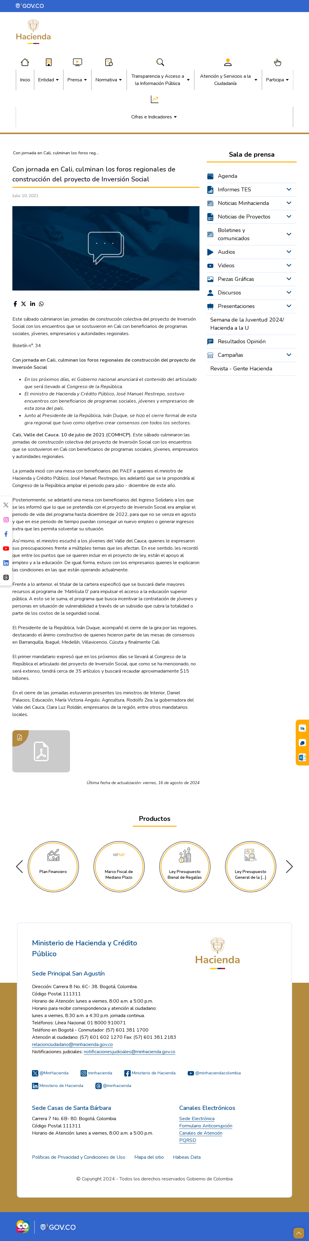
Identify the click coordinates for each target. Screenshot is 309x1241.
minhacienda (96, 1073)
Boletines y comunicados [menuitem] (234, 234)
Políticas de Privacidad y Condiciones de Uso (78, 1157)
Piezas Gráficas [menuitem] (236, 279)
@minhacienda (113, 1086)
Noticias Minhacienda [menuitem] (243, 203)
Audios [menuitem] (226, 252)
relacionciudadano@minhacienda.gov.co (72, 1044)
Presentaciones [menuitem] (236, 306)
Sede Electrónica (197, 1118)
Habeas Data (187, 1157)
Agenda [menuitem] (227, 176)
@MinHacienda (50, 1073)
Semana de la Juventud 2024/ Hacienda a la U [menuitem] (247, 323)
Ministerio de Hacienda (150, 1073)
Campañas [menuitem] (230, 355)
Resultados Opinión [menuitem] (242, 341)
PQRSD (187, 1140)
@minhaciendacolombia (214, 1073)
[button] (289, 866)
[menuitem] (25, 80)
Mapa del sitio (149, 1157)
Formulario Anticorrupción (205, 1126)
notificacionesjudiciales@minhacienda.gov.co (129, 1051)
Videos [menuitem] (226, 265)
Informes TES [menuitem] (234, 189)
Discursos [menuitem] (229, 292)
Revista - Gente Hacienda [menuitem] (241, 368)
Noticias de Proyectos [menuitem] (244, 216)
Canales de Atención (200, 1133)
